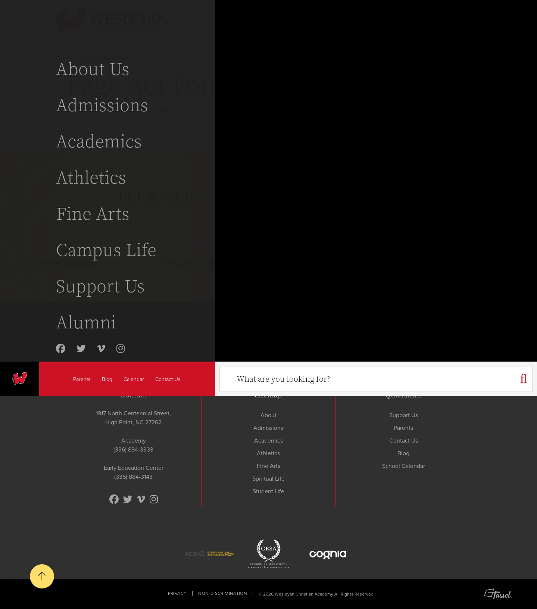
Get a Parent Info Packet (201, 254)
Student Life (268, 491)
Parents (403, 428)
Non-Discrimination (222, 593)
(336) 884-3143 (133, 476)
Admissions (268, 428)
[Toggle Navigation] (514, 19)
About (268, 415)
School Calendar (403, 466)
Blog (403, 453)
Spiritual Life (268, 478)
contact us (256, 111)
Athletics (268, 453)
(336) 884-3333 (133, 449)
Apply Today (470, 254)
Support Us (403, 415)
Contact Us (403, 440)
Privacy (177, 593)
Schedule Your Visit (335, 254)
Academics (268, 440)
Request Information (67, 254)
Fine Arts (268, 466)
